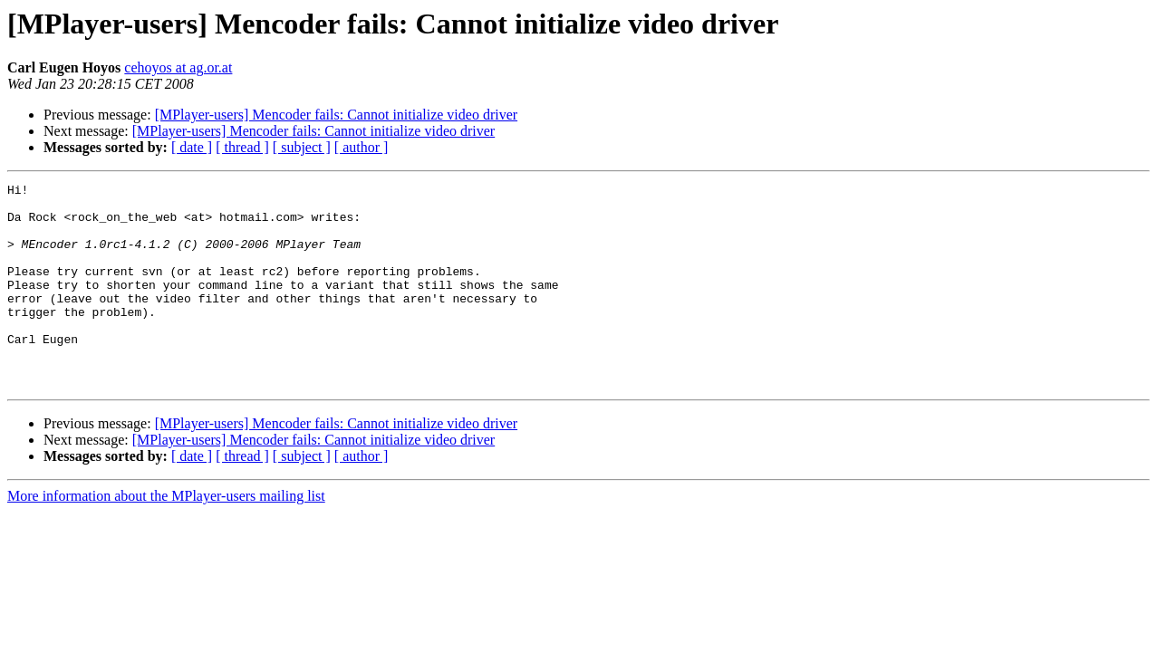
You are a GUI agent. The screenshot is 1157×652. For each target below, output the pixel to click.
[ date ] (191, 147)
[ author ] (361, 147)
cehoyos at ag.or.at (178, 67)
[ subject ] (302, 147)
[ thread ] (242, 147)
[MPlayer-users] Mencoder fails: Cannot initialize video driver (336, 114)
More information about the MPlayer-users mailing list (166, 536)
